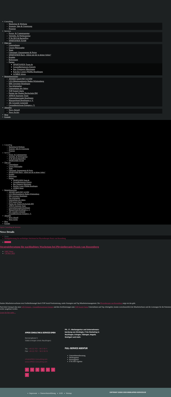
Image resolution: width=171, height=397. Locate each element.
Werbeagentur (74, 357)
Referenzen (13, 60)
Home (6, 236)
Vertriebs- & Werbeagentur (20, 36)
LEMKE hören (19, 74)
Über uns (7, 43)
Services (7, 31)
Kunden (12, 57)
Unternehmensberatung (77, 355)
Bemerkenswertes (11, 76)
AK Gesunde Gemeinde (18, 103)
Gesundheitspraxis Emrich (24, 67)
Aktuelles (8, 107)
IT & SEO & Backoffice (18, 38)
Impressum (33, 393)
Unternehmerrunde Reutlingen (21, 98)
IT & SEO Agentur (75, 361)
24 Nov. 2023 (9, 253)
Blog (6, 115)
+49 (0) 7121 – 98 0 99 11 (37, 348)
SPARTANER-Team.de (23, 64)
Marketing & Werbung (18, 24)
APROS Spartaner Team (18, 95)
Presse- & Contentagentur (19, 33)
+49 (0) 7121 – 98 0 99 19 (38, 351)
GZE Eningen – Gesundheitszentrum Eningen (37, 307)
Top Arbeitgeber (15, 86)
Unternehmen (14, 45)
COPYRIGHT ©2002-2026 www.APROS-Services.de (128, 392)
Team (11, 50)
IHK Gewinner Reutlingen (19, 83)
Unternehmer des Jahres (18, 88)
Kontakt (7, 117)
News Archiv (14, 112)
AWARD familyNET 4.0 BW (20, 79)
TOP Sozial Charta (16, 91)
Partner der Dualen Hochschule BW (23, 93)
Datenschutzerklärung (48, 393)
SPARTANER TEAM (17, 40)
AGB (61, 393)
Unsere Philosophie (17, 48)
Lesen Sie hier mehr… (8, 313)
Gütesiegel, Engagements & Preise (23, 52)
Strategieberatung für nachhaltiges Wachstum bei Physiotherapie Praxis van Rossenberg (49, 246)
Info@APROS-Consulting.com (36, 359)
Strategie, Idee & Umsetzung (20, 26)
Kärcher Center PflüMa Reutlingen (28, 72)
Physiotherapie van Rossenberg (111, 303)
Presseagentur (74, 359)
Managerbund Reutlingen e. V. (21, 100)
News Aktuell (14, 110)
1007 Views (8, 251)
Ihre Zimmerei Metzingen (24, 69)
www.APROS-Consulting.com (36, 362)
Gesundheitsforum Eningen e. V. (22, 105)
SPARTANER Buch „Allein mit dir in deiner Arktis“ (30, 55)
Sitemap (69, 393)
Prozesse (12, 29)
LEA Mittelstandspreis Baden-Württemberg (26, 81)
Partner (12, 62)
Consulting (8, 21)
